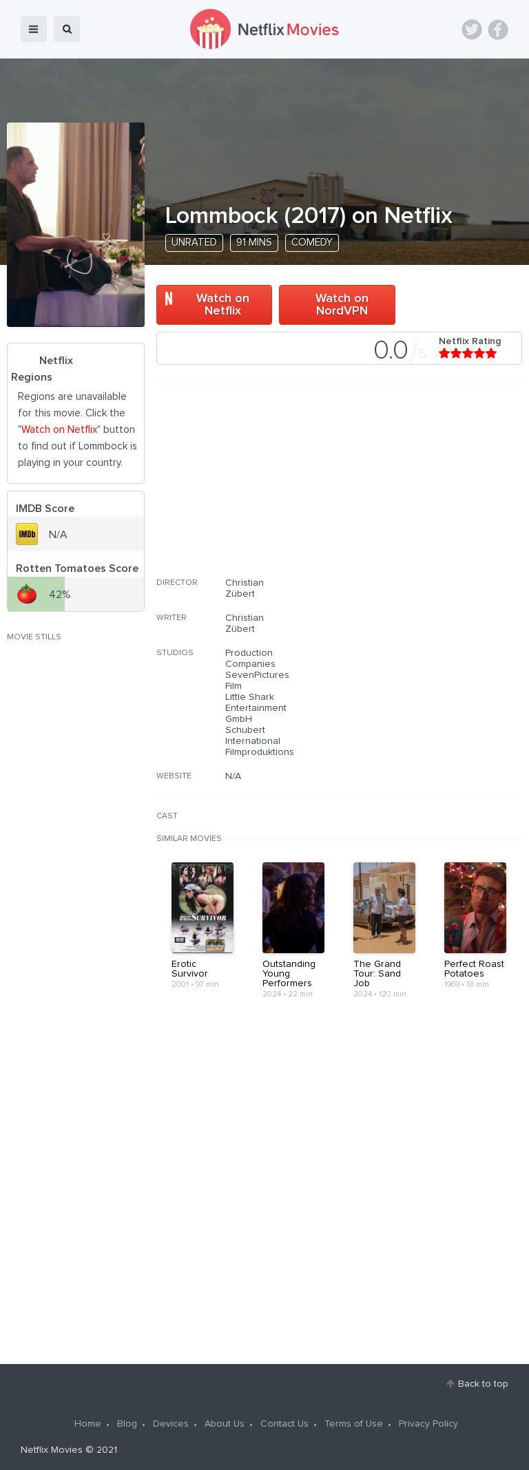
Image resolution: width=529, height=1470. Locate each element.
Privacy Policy (428, 1424)
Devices (171, 1424)
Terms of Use (353, 1424)
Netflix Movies (52, 1450)
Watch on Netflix (222, 304)
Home (87, 1424)
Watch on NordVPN (342, 304)
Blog (127, 1424)
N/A (233, 776)
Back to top (483, 1384)
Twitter (471, 29)
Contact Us (284, 1424)
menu (34, 29)
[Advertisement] (418, 488)
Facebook (498, 29)
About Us (225, 1424)
